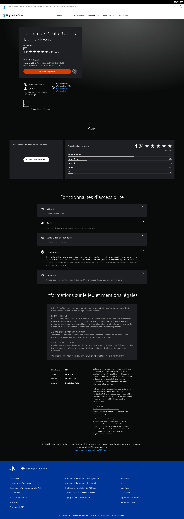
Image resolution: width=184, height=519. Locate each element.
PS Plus (28, 6)
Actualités (49, 6)
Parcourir (123, 13)
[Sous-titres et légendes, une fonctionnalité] (92, 237)
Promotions (93, 13)
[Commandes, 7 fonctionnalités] (92, 256)
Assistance (70, 6)
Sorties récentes (63, 13)
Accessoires (38, 6)
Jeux (9, 6)
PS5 (15, 6)
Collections (79, 13)
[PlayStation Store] (13, 13)
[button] (66, 87)
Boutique (60, 6)
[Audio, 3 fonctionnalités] (92, 223)
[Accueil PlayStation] (4, 6)
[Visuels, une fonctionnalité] (92, 208)
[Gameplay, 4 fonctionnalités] (92, 274)
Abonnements (109, 13)
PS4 (21, 6)
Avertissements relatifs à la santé (106, 406)
